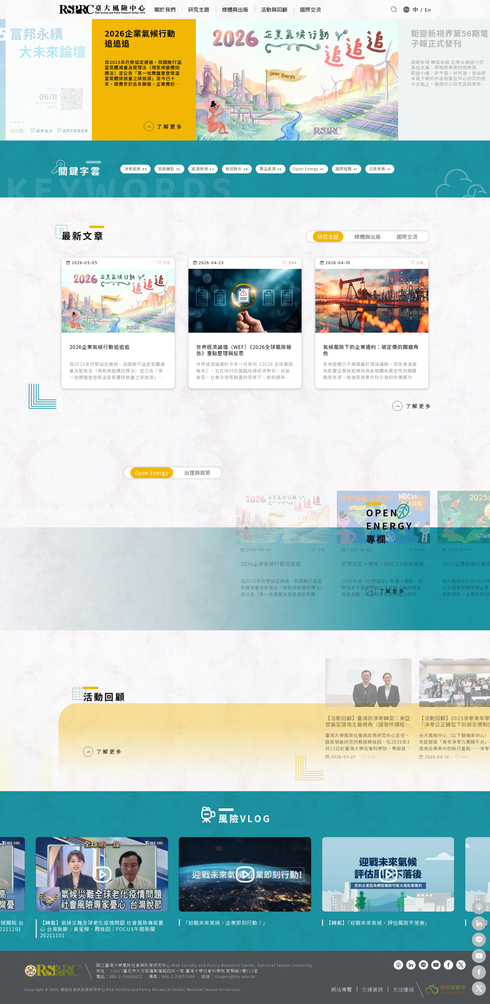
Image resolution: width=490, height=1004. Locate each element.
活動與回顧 (274, 9)
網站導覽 (341, 989)
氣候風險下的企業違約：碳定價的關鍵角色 (371, 350)
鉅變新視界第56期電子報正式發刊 (449, 38)
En (428, 9)
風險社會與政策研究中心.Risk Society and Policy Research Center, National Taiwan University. (151, 990)
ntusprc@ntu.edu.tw (235, 976)
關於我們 (165, 9)
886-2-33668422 (125, 976)
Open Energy (151, 472)
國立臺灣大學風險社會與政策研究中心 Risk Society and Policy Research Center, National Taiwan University (204, 965)
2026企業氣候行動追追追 (140, 38)
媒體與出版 (235, 9)
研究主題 (198, 9)
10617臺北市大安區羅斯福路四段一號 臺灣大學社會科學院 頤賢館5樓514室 (184, 971)
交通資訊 (372, 989)
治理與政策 (197, 472)
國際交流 (310, 9)
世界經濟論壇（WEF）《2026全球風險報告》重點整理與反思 (244, 350)
